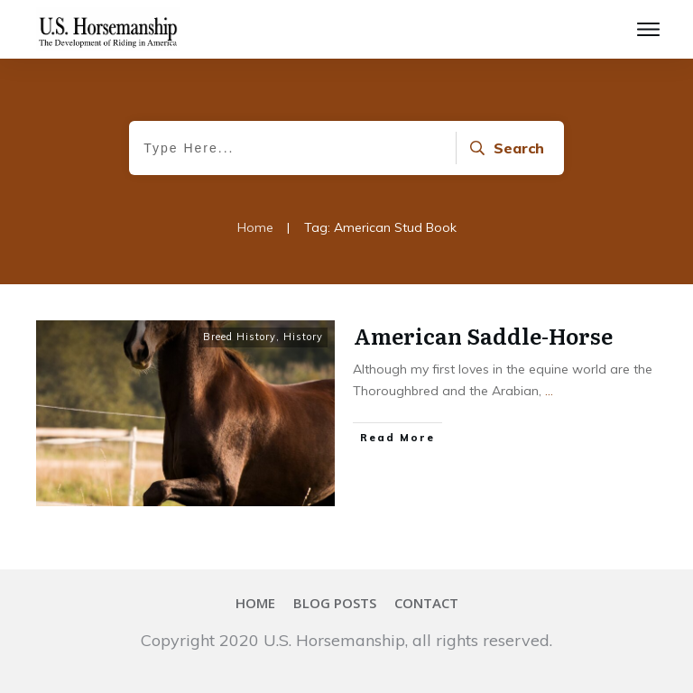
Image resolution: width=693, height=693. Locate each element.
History (303, 336)
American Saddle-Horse (483, 335)
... (549, 391)
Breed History (239, 336)
